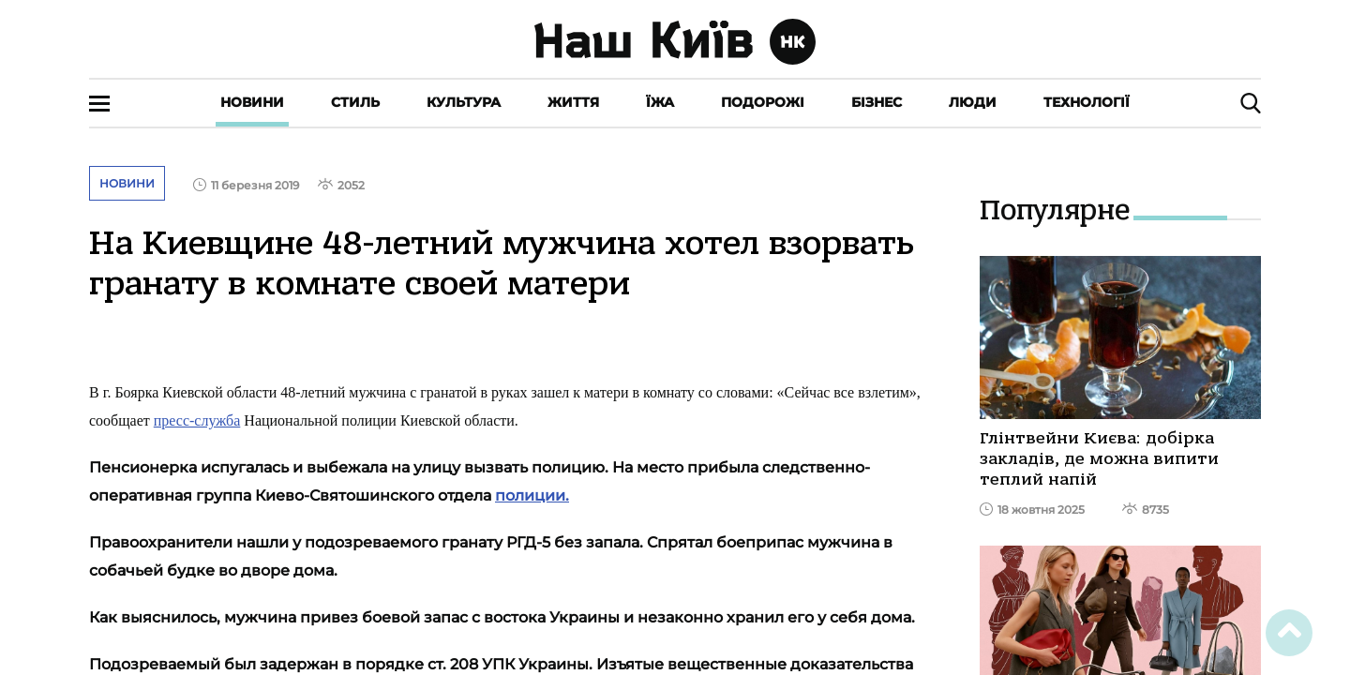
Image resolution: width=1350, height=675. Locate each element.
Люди (973, 102)
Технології (1086, 102)
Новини (252, 102)
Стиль (355, 102)
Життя (573, 102)
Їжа (660, 102)
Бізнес (876, 102)
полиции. (532, 495)
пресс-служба (197, 420)
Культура (464, 102)
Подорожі (762, 102)
